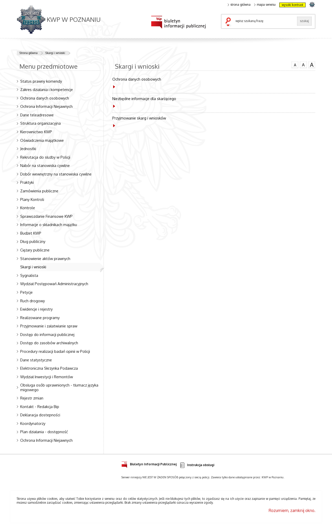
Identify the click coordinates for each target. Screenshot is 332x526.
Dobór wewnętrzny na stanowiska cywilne (56, 174)
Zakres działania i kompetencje (46, 89)
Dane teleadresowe (37, 115)
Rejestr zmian (31, 398)
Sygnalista (29, 275)
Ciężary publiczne (35, 250)
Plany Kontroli (32, 199)
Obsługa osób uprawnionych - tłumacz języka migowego (59, 387)
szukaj (229, 22)
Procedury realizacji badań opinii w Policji (55, 351)
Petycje (26, 292)
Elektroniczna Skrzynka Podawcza (49, 368)
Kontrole (27, 207)
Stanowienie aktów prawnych (45, 258)
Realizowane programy (40, 317)
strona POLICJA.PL (312, 4)
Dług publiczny (32, 241)
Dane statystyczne (36, 359)
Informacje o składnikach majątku (48, 224)
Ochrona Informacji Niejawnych (46, 106)
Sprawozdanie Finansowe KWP (46, 216)
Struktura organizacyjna (40, 123)
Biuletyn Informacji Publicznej (149, 463)
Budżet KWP (30, 233)
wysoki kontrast (292, 5)
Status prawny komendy (41, 81)
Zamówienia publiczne (39, 190)
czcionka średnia (303, 64)
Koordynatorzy (32, 423)
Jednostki (28, 148)
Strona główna (28, 53)
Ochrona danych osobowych (44, 98)
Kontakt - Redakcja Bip (39, 406)
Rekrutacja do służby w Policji (45, 157)
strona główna (239, 4)
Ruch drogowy (32, 300)
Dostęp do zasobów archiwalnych (49, 342)
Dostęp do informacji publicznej (47, 334)
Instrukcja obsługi (196, 465)
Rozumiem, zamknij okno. (292, 510)
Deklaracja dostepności (40, 414)
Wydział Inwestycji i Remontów (46, 376)
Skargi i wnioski (55, 53)
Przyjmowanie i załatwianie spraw (48, 326)
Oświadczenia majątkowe (42, 140)
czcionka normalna (295, 64)
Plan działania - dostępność (44, 431)
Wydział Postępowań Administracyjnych (54, 283)
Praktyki (27, 182)
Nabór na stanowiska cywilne (45, 165)
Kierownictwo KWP (36, 131)
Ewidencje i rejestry (36, 309)
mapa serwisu (265, 4)
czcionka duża (311, 64)
